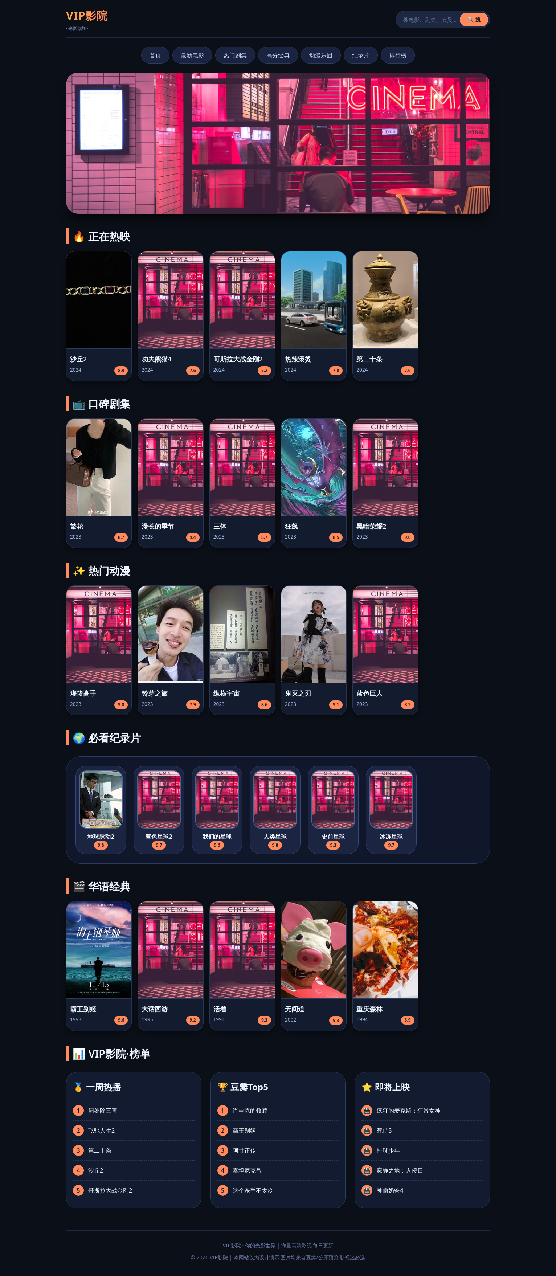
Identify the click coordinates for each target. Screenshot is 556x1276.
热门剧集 (235, 55)
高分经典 (278, 55)
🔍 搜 (474, 19)
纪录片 (360, 55)
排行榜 (397, 55)
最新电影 (192, 55)
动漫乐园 (320, 55)
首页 (155, 55)
